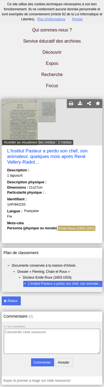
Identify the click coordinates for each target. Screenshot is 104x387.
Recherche (52, 74)
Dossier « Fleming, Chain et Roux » (43, 272)
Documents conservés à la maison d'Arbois (43, 265)
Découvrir (51, 52)
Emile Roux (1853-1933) (77, 228)
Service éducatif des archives (52, 41)
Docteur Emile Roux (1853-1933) (47, 277)
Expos (52, 63)
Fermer (77, 19)
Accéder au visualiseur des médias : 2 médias (38, 142)
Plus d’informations (51, 19)
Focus (52, 85)
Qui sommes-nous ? (52, 30)
